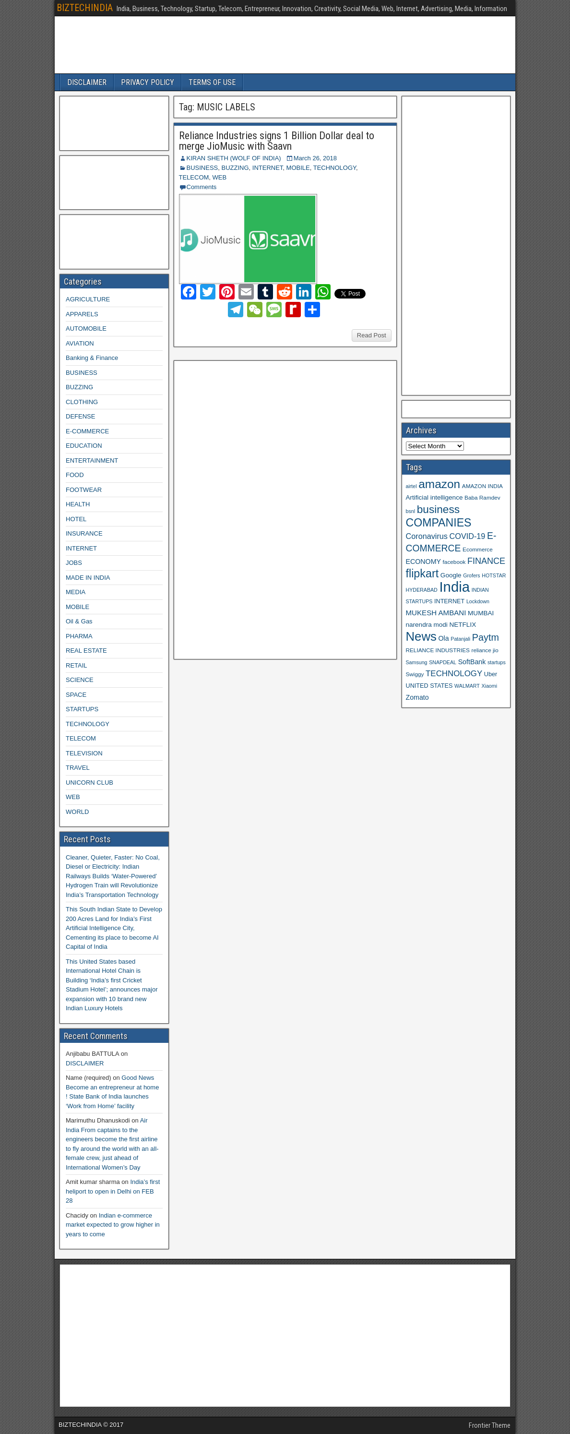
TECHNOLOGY (334, 167)
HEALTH (78, 504)
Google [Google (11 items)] (451, 575)
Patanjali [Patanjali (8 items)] (460, 639)
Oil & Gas (79, 621)
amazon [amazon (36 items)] (439, 484)
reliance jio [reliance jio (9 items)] (485, 650)
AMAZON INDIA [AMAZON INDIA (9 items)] (482, 486)
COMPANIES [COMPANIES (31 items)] (439, 522)
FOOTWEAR (84, 489)
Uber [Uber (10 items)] (490, 674)
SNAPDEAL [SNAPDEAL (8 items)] (442, 662)
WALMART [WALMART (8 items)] (467, 686)
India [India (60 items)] (454, 587)
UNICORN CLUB (89, 782)
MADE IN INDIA (88, 577)
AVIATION (80, 343)
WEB (220, 177)
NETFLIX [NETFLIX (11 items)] (462, 624)
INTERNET (267, 167)
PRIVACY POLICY (147, 82)
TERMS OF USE (212, 82)
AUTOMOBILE (86, 328)
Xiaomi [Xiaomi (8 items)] (489, 686)
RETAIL (76, 665)
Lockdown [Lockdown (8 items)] (477, 601)
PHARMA (79, 636)
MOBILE (298, 167)
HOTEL (76, 519)
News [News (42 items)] (421, 636)
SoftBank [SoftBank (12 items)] (472, 662)
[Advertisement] (250, 509)
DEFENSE (80, 416)
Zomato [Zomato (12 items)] (417, 697)
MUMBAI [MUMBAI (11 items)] (481, 613)
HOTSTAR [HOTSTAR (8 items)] (494, 575)
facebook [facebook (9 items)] (454, 562)
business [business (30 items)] (438, 509)
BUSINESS (202, 167)
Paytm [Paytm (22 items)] (485, 637)
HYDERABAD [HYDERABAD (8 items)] (422, 590)
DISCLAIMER (87, 82)
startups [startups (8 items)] (496, 662)
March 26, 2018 (315, 158)
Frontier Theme (490, 1425)
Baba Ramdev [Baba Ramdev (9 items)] (482, 497)
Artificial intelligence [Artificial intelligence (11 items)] (434, 497)
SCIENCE (80, 679)
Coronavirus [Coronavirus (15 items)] (427, 536)
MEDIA (75, 592)
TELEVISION (84, 753)
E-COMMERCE (87, 431)
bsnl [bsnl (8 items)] (411, 511)
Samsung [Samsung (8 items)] (417, 662)
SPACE (76, 694)
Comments (202, 187)
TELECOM (194, 177)
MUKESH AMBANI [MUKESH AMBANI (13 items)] (436, 613)
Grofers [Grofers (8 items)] (471, 575)
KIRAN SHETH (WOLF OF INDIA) (234, 158)
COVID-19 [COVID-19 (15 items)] (468, 536)
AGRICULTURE (88, 299)
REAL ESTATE (86, 650)
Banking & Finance (92, 357)
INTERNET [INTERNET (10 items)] (449, 601)
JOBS (74, 562)
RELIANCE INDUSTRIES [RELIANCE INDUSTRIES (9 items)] (438, 650)
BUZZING (235, 167)
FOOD (75, 474)
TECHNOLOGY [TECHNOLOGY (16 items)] (454, 673)
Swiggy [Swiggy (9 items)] (415, 674)
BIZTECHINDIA (85, 7)
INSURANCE (84, 533)
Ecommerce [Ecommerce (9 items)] (478, 549)
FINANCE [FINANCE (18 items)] (486, 561)
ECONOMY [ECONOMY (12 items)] (423, 561)
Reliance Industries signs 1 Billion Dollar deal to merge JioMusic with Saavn (276, 141)
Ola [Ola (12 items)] (444, 638)
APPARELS (82, 314)
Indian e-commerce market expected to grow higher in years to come (113, 1225)
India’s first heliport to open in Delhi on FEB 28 (113, 1191)
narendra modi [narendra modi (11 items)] (427, 624)
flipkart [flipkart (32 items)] (422, 573)
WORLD (77, 811)
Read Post (371, 335)
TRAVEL (78, 767)
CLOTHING (82, 402)
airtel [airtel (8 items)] (411, 486)
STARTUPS (82, 709)
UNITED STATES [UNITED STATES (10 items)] (429, 685)
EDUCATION (84, 445)
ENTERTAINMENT (92, 460)
